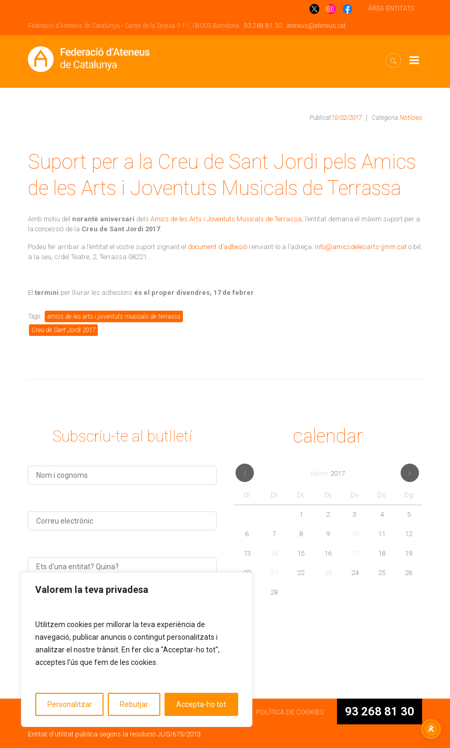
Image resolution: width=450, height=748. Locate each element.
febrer (328, 473)
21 (274, 573)
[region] (136, 649)
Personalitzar (69, 704)
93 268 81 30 (263, 25)
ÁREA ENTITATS (391, 8)
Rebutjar (134, 704)
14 (274, 553)
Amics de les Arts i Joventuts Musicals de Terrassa (226, 219)
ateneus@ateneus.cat (316, 25)
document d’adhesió (217, 247)
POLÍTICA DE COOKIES (290, 712)
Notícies (411, 117)
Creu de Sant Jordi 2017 (63, 330)
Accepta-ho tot (201, 704)
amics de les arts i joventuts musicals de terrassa (113, 316)
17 (355, 553)
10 (355, 534)
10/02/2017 (346, 117)
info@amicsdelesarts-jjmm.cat (361, 247)
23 (328, 573)
